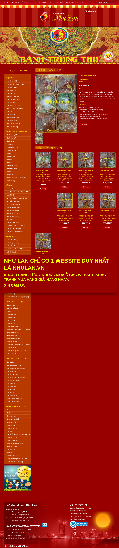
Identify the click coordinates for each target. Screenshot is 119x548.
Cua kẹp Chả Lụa (12, 308)
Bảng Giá (24, 2)
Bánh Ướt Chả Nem (13, 402)
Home (6, 2)
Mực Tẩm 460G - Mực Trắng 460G (17, 192)
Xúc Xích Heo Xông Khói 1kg (16, 84)
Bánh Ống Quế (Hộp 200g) (15, 443)
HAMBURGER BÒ (12, 354)
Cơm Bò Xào (11, 389)
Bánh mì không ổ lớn (13, 314)
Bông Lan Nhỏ (11, 422)
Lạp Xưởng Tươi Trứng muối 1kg (17, 198)
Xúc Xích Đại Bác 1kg (13, 123)
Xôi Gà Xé (10, 144)
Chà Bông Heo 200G (13, 222)
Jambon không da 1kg (13, 117)
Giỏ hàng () (92, 11)
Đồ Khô (9, 186)
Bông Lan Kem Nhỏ (13, 419)
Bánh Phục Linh (12, 437)
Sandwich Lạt (11, 305)
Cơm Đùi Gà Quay (12, 374)
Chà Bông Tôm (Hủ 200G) (15, 231)
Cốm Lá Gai (10, 431)
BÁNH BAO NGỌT (12, 168)
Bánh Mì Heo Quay (13, 326)
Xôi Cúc (9, 171)
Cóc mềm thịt (11, 320)
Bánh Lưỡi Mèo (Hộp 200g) (15, 462)
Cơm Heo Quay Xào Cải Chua (16, 368)
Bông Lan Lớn (11, 425)
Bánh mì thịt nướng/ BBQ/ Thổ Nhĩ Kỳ (18, 329)
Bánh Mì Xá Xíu (11, 348)
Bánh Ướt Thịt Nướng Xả (14, 398)
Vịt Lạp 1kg (10, 189)
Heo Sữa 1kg (11, 294)
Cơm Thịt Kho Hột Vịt (13, 380)
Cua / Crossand (11, 410)
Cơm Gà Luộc (11, 383)
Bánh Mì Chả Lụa (12, 332)
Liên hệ (60, 2)
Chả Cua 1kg (11, 111)
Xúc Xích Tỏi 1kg (12, 87)
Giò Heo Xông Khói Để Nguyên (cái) (18, 297)
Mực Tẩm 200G (11, 195)
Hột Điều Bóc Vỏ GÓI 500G (15, 249)
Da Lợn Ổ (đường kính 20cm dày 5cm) (18, 434)
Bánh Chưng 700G (12, 138)
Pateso (9, 311)
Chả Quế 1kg (11, 93)
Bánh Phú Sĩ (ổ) (12, 446)
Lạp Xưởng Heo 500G (13, 204)
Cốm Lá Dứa (11, 449)
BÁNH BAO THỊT (12, 165)
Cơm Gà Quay (11, 386)
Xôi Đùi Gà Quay (12, 150)
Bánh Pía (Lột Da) (12, 428)
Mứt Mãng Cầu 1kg (13, 243)
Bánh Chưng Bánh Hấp (17, 132)
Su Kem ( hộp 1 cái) (13, 455)
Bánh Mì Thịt (11, 323)
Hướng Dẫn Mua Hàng (74, 2)
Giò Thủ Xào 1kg (12, 120)
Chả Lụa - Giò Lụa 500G (14, 99)
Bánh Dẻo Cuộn (12, 440)
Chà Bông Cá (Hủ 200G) (14, 228)
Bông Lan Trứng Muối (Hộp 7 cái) (17, 459)
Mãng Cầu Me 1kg (12, 246)
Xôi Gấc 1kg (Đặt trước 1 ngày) (16, 177)
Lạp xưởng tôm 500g (13, 201)
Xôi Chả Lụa (11, 153)
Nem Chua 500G (12, 81)
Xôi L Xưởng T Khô (13, 147)
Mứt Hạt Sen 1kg (12, 252)
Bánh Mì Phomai (12, 335)
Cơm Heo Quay (11, 371)
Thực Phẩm (35, 2)
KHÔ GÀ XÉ (10, 219)
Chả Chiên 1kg (11, 90)
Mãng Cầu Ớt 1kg (12, 240)
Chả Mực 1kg (11, 114)
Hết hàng (84, 125)
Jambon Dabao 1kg (13, 96)
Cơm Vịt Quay (11, 392)
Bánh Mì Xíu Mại (12, 341)
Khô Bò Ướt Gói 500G (13, 207)
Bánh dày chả (11, 141)
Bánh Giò (10, 174)
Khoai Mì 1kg (11, 181)
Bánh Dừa (10, 413)
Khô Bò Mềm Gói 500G (14, 216)
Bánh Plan (10, 452)
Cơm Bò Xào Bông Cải (14, 365)
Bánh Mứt (11, 236)
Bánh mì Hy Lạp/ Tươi (13, 338)
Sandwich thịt (11, 317)
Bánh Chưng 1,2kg (12, 135)
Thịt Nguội (11, 78)
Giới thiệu (15, 2)
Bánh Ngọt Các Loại (16, 407)
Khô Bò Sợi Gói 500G (13, 213)
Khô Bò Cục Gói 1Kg (13, 210)
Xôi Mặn (9, 162)
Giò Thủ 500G (11, 102)
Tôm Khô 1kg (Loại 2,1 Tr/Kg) (16, 225)
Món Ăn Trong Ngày (16, 359)
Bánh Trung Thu (48, 2)
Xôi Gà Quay (11, 156)
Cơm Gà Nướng (12, 395)
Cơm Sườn (10, 362)
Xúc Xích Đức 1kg (12, 127)
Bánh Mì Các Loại (14, 302)
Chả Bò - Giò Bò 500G (14, 105)
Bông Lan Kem (11, 416)
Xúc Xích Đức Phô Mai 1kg (15, 108)
